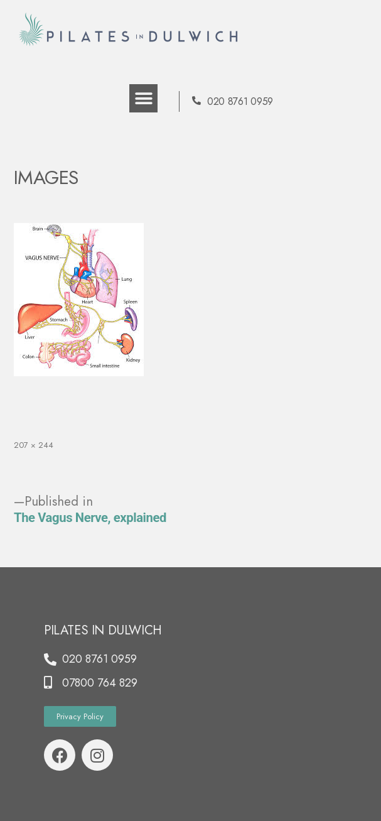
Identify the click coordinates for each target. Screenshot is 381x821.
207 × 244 (33, 445)
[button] (143, 98)
